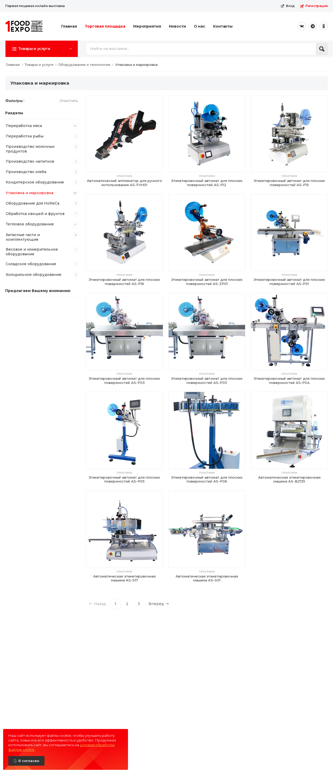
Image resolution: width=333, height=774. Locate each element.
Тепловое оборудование (30, 224)
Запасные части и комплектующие (23, 237)
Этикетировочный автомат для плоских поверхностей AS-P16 (124, 281)
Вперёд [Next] (159, 603)
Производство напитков (30, 161)
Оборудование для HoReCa (32, 203)
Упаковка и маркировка (29, 193)
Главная (69, 26)
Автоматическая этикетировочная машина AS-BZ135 (289, 479)
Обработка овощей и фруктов (35, 213)
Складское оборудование (31, 264)
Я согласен (28, 761)
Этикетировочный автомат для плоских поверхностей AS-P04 (289, 380)
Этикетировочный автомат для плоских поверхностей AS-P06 (206, 479)
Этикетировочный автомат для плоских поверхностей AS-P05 (124, 479)
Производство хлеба (26, 171)
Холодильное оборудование (33, 274)
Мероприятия (147, 26)
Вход (287, 6)
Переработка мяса (24, 125)
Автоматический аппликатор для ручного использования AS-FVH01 (124, 183)
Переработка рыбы (24, 136)
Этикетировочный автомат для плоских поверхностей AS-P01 (289, 281)
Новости (177, 26)
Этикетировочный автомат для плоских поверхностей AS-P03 (124, 380)
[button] (41, 49)
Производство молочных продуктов (30, 149)
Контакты (223, 26)
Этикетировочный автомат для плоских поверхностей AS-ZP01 (206, 281)
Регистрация (314, 6)
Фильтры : (14, 100)
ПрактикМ (124, 176)
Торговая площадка (105, 26)
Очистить (69, 101)
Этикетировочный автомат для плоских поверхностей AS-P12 (206, 183)
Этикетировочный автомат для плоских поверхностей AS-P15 (289, 183)
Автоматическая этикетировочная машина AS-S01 (207, 578)
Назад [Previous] (97, 603)
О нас (199, 26)
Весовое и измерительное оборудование (32, 251)
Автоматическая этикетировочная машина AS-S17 (124, 578)
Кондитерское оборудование (35, 182)
